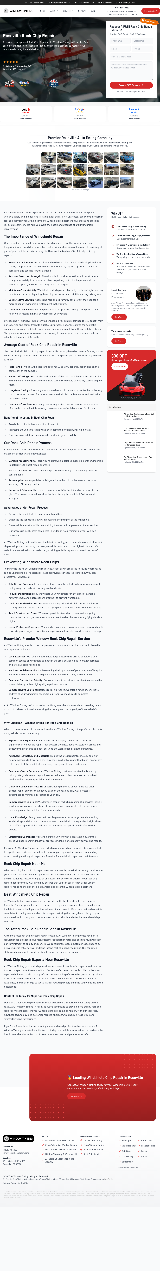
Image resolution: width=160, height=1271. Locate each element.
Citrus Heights (129, 1157)
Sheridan (87, 1205)
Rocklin (144, 1167)
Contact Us (22, 1194)
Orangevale (36, 1205)
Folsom (144, 1162)
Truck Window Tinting (94, 1156)
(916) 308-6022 (122, 7)
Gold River (129, 1203)
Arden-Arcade (54, 1203)
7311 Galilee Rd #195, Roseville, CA (121, 11)
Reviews (82, 11)
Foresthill (122, 1203)
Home (42, 11)
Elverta (96, 1203)
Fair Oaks (126, 1162)
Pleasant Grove (50, 1205)
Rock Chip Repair (92, 1165)
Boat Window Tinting (94, 1160)
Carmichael (146, 1151)
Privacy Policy (9, 1194)
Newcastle (19, 1205)
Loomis (147, 1203)
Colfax (82, 1203)
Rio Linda (69, 1205)
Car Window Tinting (93, 1151)
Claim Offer (120, 377)
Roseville (34, 1203)
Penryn (43, 1205)
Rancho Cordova (60, 1205)
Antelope (126, 1151)
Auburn (61, 1203)
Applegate (46, 1203)
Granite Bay (127, 1167)
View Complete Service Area (128, 1179)
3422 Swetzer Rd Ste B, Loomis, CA (121, 14)
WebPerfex (108, 1190)
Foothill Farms (114, 1203)
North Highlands (28, 1205)
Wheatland (99, 1205)
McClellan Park (71, 1207)
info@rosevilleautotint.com (16, 1164)
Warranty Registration (127, 2)
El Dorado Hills (148, 1157)
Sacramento (127, 1172)
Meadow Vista (11, 1205)
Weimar (93, 1205)
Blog (93, 11)
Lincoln (142, 1203)
